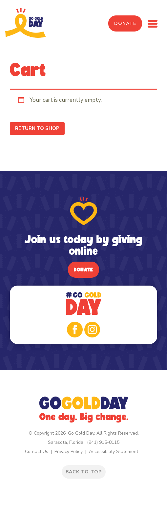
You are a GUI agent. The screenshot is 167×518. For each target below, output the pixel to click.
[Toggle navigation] (152, 23)
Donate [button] (125, 23)
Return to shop (37, 128)
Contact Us (36, 451)
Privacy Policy (68, 451)
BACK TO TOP (84, 472)
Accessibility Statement (113, 451)
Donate (83, 270)
